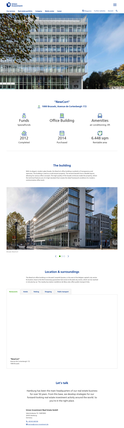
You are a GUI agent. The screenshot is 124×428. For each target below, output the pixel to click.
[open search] (116, 11)
